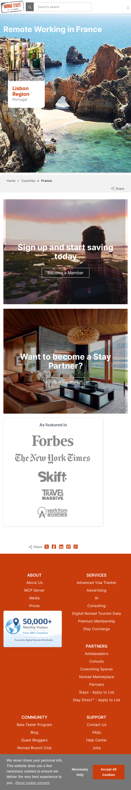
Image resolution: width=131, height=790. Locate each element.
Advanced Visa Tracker (96, 582)
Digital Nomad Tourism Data (96, 613)
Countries (28, 181)
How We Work (65, 382)
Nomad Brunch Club (34, 748)
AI (96, 598)
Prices (34, 605)
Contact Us (96, 724)
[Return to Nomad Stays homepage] (12, 6)
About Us (34, 582)
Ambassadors (96, 653)
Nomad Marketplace (96, 676)
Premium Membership (96, 621)
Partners (96, 684)
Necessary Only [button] (80, 772)
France (46, 181)
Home (11, 181)
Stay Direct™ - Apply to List (96, 700)
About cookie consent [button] (32, 783)
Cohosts (96, 661)
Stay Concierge (96, 629)
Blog (34, 732)
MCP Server (34, 590)
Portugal (19, 99)
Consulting (96, 605)
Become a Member (65, 272)
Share (117, 188)
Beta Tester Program (34, 724)
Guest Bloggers (34, 740)
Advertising (96, 590)
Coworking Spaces (96, 669)
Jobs (96, 748)
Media (34, 598)
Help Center (96, 740)
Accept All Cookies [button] (109, 772)
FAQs (96, 732)
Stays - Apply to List (96, 692)
